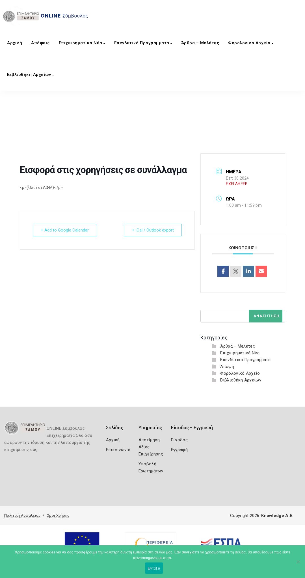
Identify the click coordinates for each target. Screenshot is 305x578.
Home (107, 129)
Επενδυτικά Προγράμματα (143, 42)
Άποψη (227, 366)
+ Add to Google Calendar (65, 230)
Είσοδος (179, 439)
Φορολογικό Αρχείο (250, 42)
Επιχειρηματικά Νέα (82, 42)
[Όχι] (298, 564)
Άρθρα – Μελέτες (200, 42)
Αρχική (14, 42)
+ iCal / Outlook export (153, 230)
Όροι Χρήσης (58, 515)
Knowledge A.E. (277, 515)
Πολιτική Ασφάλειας (22, 515)
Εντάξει (154, 568)
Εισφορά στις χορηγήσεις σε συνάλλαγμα (158, 129)
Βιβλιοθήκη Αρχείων (30, 74)
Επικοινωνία (118, 449)
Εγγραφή (179, 449)
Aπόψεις (40, 42)
